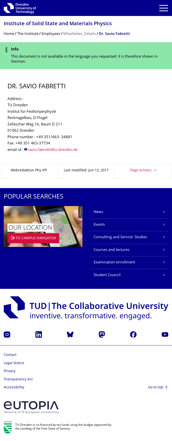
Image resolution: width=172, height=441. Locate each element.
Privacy (9, 371)
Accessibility (14, 387)
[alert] (86, 55)
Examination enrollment (114, 262)
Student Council (107, 275)
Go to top (155, 387)
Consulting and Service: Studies (120, 237)
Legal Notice (14, 363)
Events (99, 225)
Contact (10, 355)
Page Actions (141, 170)
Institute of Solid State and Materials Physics (58, 24)
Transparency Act (18, 379)
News (98, 212)
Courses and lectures (111, 250)
